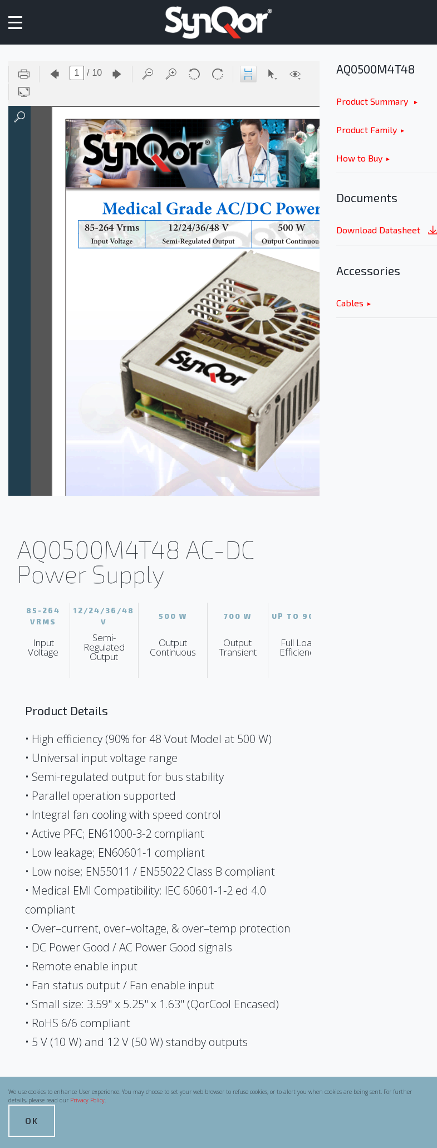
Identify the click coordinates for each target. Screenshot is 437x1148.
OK (31, 1120)
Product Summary (373, 101)
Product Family (366, 129)
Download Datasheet (386, 230)
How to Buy (359, 158)
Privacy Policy (87, 1100)
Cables (350, 302)
